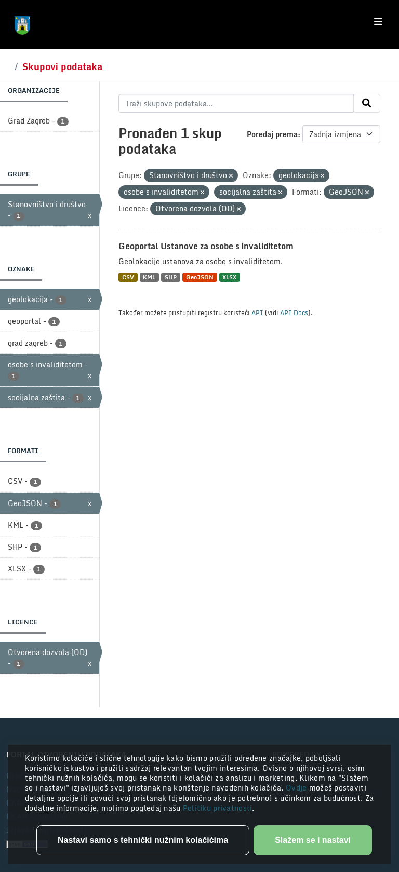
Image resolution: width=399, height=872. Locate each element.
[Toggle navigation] (378, 21)
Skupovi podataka (62, 66)
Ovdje (297, 788)
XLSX (229, 276)
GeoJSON (200, 276)
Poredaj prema (272, 134)
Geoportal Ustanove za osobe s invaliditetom (206, 246)
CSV (128, 276)
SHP (171, 276)
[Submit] (366, 103)
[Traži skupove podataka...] (236, 103)
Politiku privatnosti (217, 808)
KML (149, 276)
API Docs (294, 312)
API (257, 312)
